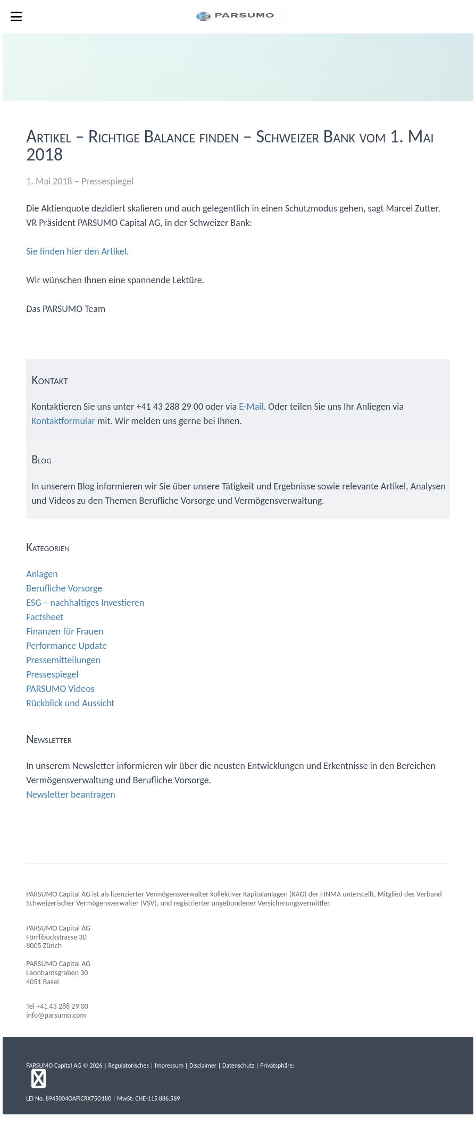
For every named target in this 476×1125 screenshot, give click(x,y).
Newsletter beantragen (70, 794)
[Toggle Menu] (16, 16)
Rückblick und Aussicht (70, 703)
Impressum (169, 1065)
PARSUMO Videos (60, 689)
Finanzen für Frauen (64, 631)
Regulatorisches (128, 1065)
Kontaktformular (63, 421)
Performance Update (66, 646)
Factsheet (44, 617)
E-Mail (251, 406)
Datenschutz (238, 1065)
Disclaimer (202, 1065)
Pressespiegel (107, 181)
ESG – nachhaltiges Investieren (85, 602)
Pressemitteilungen (63, 660)
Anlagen (41, 574)
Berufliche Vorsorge (64, 588)
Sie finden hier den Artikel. (77, 251)
